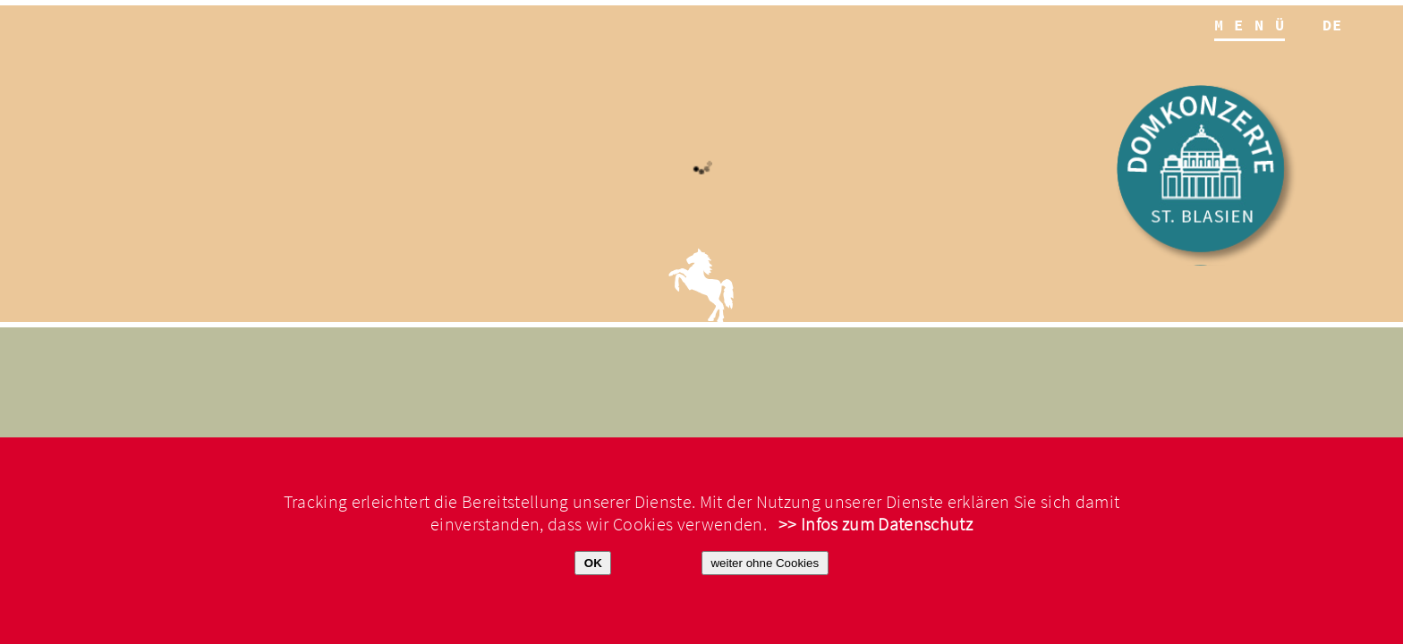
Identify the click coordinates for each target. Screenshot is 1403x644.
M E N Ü (1249, 26)
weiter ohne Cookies (764, 563)
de (1332, 26)
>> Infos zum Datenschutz (875, 524)
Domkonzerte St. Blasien (1207, 175)
